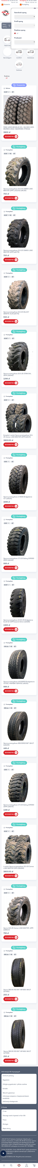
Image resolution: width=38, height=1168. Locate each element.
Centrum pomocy (8, 1076)
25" (18, 33)
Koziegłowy (19, 147)
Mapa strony (7, 1128)
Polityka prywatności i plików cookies (15, 1084)
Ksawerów (19, 85)
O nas (4, 1111)
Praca (4, 1120)
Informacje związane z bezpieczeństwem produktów (16, 1097)
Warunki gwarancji (9, 1093)
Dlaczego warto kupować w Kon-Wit (14, 1115)
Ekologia (5, 1124)
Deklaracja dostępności (10, 1101)
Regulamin (6, 1080)
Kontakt (5, 1088)
